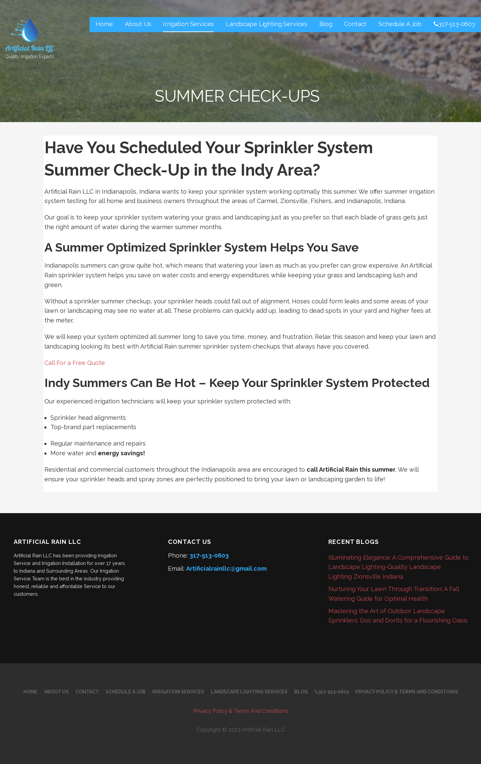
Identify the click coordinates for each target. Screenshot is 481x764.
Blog (325, 23)
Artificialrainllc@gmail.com (226, 568)
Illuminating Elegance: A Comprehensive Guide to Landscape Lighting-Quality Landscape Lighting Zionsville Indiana (398, 567)
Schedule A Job (400, 23)
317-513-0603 (454, 23)
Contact (355, 23)
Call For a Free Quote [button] (74, 362)
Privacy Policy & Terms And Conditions (406, 691)
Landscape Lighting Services (266, 23)
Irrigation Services (188, 23)
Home (104, 23)
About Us (138, 23)
